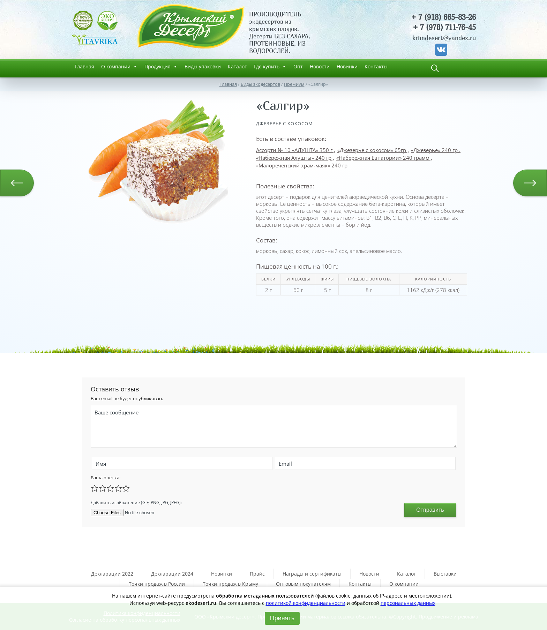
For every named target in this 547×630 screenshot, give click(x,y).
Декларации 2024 (172, 573)
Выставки (445, 573)
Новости (320, 66)
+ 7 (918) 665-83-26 (443, 17)
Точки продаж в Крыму (230, 583)
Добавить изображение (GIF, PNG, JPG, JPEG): (136, 502)
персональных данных (408, 603)
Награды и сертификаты (312, 573)
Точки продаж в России (157, 583)
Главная (84, 66)
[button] (221, 100)
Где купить (270, 67)
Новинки (347, 66)
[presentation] (263, 502)
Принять (282, 618)
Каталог (237, 66)
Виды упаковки (203, 66)
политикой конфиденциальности (305, 603)
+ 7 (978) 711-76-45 (444, 27)
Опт (298, 66)
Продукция (161, 67)
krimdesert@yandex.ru (444, 38)
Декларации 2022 (112, 573)
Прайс (257, 573)
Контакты (376, 66)
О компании (119, 67)
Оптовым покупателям (303, 583)
